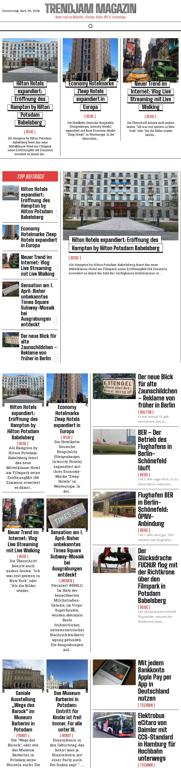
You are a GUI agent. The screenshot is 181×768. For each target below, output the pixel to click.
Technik (145, 535)
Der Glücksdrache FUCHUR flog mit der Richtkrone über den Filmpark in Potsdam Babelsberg (157, 393)
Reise (30, 102)
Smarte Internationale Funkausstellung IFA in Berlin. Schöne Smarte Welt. (157, 659)
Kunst (23, 564)
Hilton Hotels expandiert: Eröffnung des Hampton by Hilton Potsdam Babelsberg (30, 88)
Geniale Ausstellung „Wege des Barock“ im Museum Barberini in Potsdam (23, 553)
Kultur (144, 293)
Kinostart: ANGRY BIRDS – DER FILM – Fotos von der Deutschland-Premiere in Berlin (67, 649)
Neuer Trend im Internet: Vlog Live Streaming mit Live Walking (151, 88)
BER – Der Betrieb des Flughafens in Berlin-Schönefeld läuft (158, 317)
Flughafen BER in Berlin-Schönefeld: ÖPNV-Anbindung (156, 352)
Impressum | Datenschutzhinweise (82, 750)
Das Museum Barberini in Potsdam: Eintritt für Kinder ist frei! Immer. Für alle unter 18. (67, 555)
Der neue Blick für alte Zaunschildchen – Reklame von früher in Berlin (37, 250)
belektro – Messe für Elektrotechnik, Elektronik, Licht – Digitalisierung (158, 590)
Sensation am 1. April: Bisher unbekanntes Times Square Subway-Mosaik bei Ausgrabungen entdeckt (39, 226)
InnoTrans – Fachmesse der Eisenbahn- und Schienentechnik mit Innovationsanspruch (158, 623)
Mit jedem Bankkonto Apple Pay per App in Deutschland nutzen (158, 524)
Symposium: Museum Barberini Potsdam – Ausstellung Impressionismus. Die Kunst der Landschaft (23, 652)
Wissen (67, 435)
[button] (90, 26)
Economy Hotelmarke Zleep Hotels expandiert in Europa (38, 183)
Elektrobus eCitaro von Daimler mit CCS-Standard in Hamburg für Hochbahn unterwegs (158, 557)
